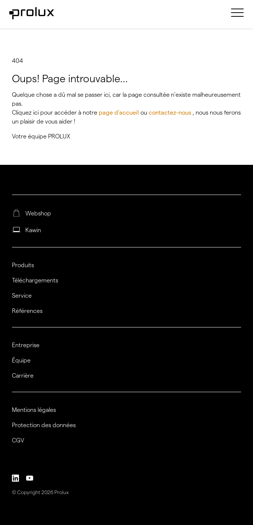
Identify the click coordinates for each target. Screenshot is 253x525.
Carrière (23, 376)
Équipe (21, 361)
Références (27, 311)
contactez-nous (171, 112)
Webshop (38, 214)
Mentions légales (34, 410)
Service (22, 296)
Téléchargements (35, 281)
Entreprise (25, 345)
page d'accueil (119, 112)
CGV (18, 441)
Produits (23, 265)
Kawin (33, 230)
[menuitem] (237, 17)
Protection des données (44, 425)
